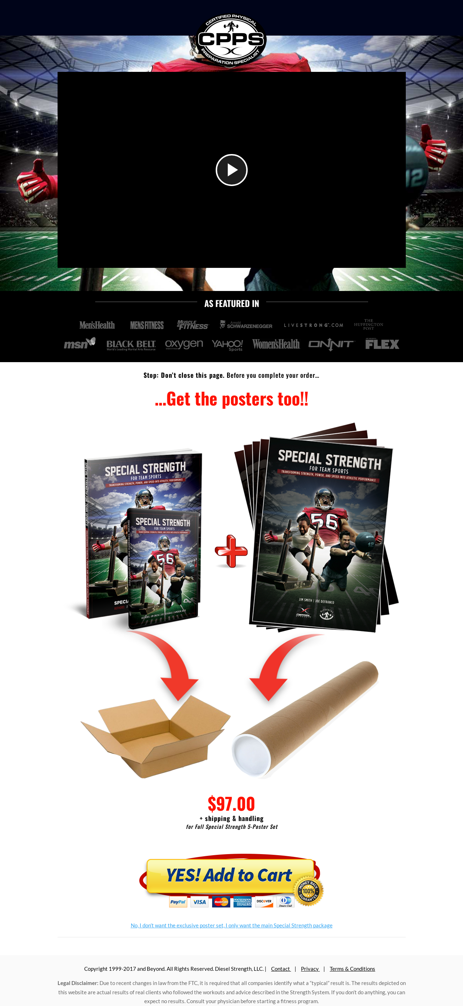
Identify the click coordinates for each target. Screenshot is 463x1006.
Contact (281, 968)
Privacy (310, 968)
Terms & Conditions (352, 968)
